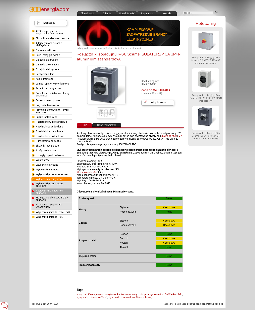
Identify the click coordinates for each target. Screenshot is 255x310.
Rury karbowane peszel (48, 141)
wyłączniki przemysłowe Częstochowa (130, 297)
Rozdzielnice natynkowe (49, 131)
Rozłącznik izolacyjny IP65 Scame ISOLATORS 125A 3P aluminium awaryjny (205, 60)
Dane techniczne (106, 124)
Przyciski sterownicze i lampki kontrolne (52, 111)
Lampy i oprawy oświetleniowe (52, 83)
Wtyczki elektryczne (47, 164)
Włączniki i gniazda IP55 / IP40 (53, 212)
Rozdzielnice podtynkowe (50, 136)
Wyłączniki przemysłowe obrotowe (49, 184)
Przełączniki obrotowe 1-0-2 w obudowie (52, 198)
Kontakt (167, 13)
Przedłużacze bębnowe (48, 88)
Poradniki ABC (127, 13)
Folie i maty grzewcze (48, 55)
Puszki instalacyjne (46, 117)
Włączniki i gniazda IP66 (49, 217)
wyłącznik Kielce (86, 294)
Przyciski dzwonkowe (48, 105)
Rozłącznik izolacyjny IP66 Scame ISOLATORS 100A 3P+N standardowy (206, 98)
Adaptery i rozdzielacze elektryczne (49, 44)
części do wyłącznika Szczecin (113, 294)
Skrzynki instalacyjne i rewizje (52, 38)
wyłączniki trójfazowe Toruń (92, 297)
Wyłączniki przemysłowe (91, 48)
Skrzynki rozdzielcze (47, 145)
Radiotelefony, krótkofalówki (51, 122)
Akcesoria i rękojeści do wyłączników (49, 205)
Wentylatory (42, 160)
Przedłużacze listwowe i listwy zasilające (53, 94)
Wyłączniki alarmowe (47, 169)
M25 (180, 136)
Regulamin (147, 13)
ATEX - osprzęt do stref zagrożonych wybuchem (49, 32)
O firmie (107, 13)
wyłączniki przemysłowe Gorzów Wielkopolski (157, 294)
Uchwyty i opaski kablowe (50, 155)
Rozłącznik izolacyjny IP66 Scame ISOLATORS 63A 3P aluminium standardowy (206, 136)
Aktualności (87, 13)
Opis (84, 124)
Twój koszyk (49, 22)
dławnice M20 (169, 136)
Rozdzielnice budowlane (49, 126)
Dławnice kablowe (46, 50)
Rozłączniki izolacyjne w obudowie (123, 48)
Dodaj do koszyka (159, 102)
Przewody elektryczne (48, 100)
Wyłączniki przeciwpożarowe (52, 174)
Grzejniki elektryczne (47, 69)
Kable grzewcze (44, 79)
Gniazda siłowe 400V (47, 64)
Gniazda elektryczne (47, 59)
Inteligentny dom (45, 74)
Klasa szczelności (87, 172)
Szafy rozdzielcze (46, 150)
